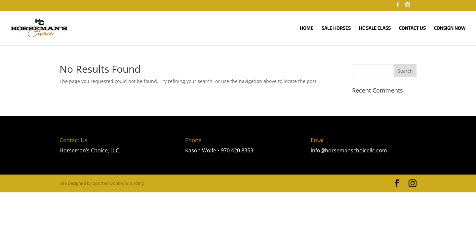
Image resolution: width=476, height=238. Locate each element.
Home (306, 29)
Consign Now (449, 29)
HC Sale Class (375, 29)
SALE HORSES (336, 29)
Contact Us (412, 29)
